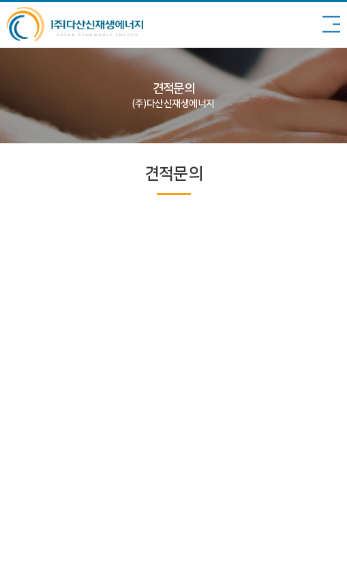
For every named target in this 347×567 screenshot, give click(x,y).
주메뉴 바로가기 (0, 0)
